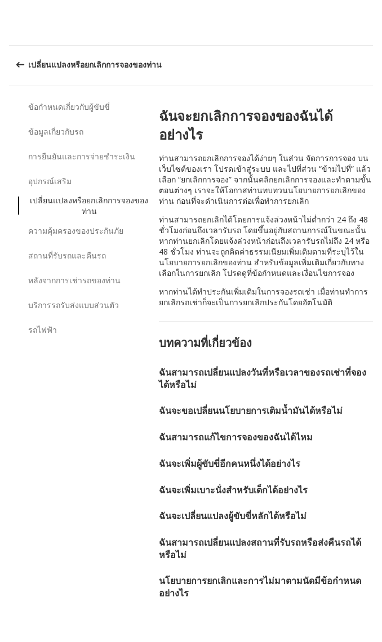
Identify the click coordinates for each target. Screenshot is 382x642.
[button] (369, 22)
